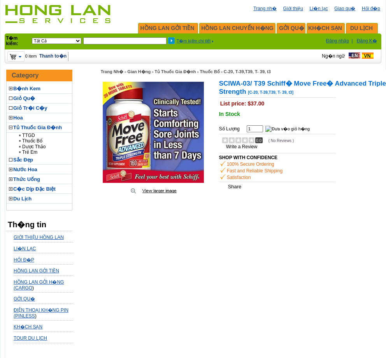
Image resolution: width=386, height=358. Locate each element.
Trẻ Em (29, 152)
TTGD (28, 135)
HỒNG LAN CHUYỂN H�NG (237, 28)
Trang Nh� (112, 71)
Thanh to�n (53, 56)
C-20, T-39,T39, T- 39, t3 (247, 71)
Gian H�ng (139, 71)
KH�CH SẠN (325, 28)
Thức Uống (26, 179)
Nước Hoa (25, 169)
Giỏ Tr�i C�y (30, 108)
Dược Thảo (34, 146)
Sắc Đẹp (23, 160)
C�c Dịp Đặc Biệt (34, 189)
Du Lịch (22, 199)
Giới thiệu (293, 8)
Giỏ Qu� (24, 98)
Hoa (18, 118)
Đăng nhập (337, 41)
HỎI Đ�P (24, 260)
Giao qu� (344, 8)
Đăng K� (367, 41)
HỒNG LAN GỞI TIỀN (167, 28)
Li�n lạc (319, 8)
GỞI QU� (291, 28)
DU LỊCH (361, 28)
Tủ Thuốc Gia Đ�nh (37, 127)
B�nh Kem (26, 88)
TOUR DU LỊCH (30, 338)
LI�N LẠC (25, 248)
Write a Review (241, 146)
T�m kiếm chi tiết (194, 41)
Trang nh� (265, 8)
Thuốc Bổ (32, 141)
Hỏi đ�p (371, 8)
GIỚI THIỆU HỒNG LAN (39, 237)
